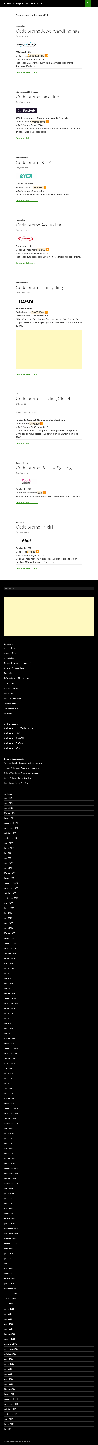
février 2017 (9, 1279)
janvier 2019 (9, 1163)
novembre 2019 (11, 1113)
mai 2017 (8, 1263)
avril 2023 (8, 923)
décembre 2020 (11, 1048)
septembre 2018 (11, 1183)
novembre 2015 (11, 1349)
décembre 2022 (11, 943)
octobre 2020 (10, 1058)
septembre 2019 (11, 1123)
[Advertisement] (49, 349)
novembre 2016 (11, 1294)
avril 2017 (8, 1268)
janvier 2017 (9, 1284)
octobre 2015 (10, 1354)
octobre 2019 (10, 1118)
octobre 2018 (10, 1178)
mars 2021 (8, 1033)
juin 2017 (8, 1258)
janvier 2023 (9, 938)
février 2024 (9, 873)
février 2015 (9, 1389)
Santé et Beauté (22, 463)
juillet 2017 (9, 1253)
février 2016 (9, 1334)
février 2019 (9, 1158)
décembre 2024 (11, 823)
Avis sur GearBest (23, 778)
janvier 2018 (9, 1223)
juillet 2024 (9, 848)
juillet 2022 (9, 968)
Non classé (9, 693)
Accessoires (20, 26)
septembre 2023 (11, 898)
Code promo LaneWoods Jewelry (18, 728)
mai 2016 (8, 1319)
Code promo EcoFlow (13, 743)
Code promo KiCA (34, 162)
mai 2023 (8, 918)
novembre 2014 (11, 1404)
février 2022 (9, 993)
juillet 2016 (9, 1309)
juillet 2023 (9, 908)
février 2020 (9, 1098)
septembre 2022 (11, 958)
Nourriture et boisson (13, 698)
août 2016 (8, 1304)
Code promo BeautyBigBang (44, 467)
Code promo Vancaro (30, 768)
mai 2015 (8, 1374)
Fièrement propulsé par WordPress (17, 1442)
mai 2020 (8, 1083)
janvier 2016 (9, 1339)
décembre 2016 (11, 1289)
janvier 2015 (9, 1394)
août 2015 (8, 1359)
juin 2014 (8, 1429)
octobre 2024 (10, 833)
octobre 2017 (10, 1238)
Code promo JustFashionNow (29, 763)
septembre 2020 (11, 1063)
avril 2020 (8, 1088)
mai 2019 (8, 1143)
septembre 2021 (11, 1008)
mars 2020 (8, 1093)
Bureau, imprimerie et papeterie (18, 663)
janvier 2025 (9, 818)
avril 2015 (8, 1379)
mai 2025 (8, 798)
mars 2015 (8, 1384)
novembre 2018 (11, 1173)
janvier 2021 (9, 1043)
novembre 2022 (11, 948)
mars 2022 (8, 988)
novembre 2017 (11, 1233)
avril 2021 (8, 1028)
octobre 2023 (10, 893)
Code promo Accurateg (38, 225)
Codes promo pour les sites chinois (23, 3)
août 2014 (8, 1419)
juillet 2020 (9, 1073)
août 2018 (8, 1188)
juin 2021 (8, 1018)
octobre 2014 (10, 1409)
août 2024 (8, 843)
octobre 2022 (10, 953)
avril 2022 (8, 983)
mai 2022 (8, 978)
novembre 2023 (11, 888)
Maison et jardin (11, 688)
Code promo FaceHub (37, 96)
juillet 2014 (9, 1424)
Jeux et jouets (10, 683)
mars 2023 (8, 928)
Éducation (8, 673)
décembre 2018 (11, 1168)
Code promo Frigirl (34, 527)
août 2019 (8, 1128)
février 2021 (9, 1038)
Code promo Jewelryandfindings (47, 31)
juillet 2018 (9, 1193)
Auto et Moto (10, 653)
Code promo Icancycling (39, 287)
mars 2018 (8, 1213)
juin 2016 (8, 1314)
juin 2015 (8, 1369)
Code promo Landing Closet (43, 398)
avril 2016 (8, 1324)
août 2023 (8, 903)
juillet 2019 (9, 1133)
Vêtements (20, 394)
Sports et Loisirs (22, 158)
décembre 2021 (11, 998)
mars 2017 (8, 1273)
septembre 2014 (11, 1414)
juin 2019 (8, 1138)
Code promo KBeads (13, 748)
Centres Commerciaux (14, 668)
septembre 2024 (11, 838)
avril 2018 (8, 1208)
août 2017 (8, 1248)
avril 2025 (8, 803)
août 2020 (8, 1068)
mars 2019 (8, 1153)
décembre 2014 (11, 1399)
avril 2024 (8, 863)
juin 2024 (8, 853)
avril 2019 (8, 1148)
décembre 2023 (11, 883)
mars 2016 (8, 1329)
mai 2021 (8, 1023)
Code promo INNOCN (14, 738)
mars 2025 (8, 808)
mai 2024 (8, 858)
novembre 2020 (11, 1053)
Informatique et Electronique (27, 92)
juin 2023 (8, 913)
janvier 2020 (9, 1103)
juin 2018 (8, 1198)
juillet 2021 (9, 1013)
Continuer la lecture (27, 72)
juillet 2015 (9, 1364)
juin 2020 (8, 1078)
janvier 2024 (9, 878)
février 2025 (9, 813)
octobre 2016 (10, 1299)
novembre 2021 (11, 1003)
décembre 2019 (11, 1108)
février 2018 (9, 1218)
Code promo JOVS (12, 733)
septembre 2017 (11, 1243)
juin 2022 (8, 973)
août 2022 (8, 963)
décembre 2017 (11, 1228)
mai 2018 (8, 1203)
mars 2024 (8, 868)
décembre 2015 (11, 1344)
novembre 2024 (11, 828)
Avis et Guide (10, 658)
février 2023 (9, 933)
